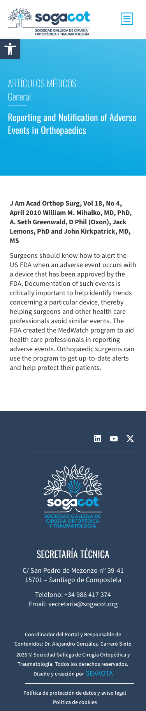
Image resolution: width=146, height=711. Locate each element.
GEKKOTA (99, 673)
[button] (10, 49)
